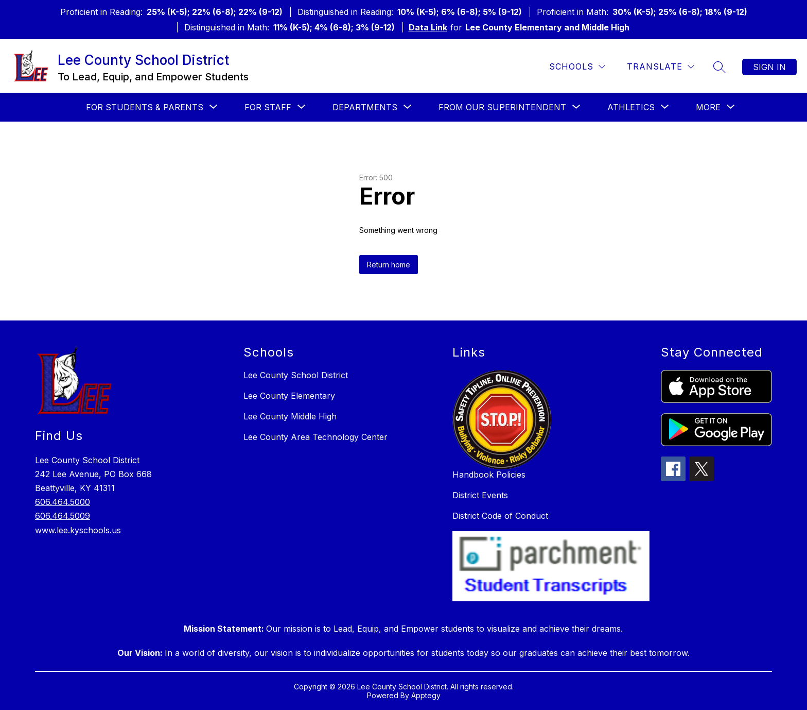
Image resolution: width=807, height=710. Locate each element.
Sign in (769, 67)
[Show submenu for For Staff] (267, 107)
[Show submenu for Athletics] (631, 107)
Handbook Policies (488, 474)
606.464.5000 (62, 502)
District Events (480, 495)
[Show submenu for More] (708, 107)
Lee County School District (295, 375)
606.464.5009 (62, 516)
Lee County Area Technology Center (315, 437)
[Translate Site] (660, 66)
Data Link (428, 27)
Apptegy (426, 695)
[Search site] (719, 67)
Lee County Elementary (289, 396)
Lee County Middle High (290, 416)
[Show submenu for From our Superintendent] (502, 107)
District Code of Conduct (500, 516)
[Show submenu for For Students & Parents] (144, 107)
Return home (388, 264)
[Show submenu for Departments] (364, 107)
